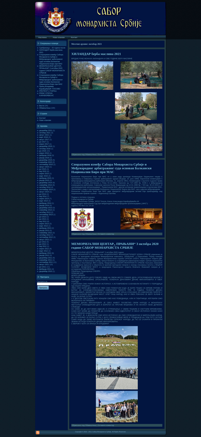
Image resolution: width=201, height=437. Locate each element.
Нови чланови (45, 120)
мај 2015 (42, 171)
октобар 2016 (44, 149)
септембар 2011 (46, 262)
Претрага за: (51, 282)
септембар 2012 (46, 237)
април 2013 (44, 224)
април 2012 (44, 249)
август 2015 (44, 167)
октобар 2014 (44, 187)
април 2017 (44, 144)
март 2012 (43, 251)
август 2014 (44, 192)
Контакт (42, 118)
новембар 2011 (45, 260)
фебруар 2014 (45, 203)
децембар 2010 (45, 271)
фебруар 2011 (45, 269)
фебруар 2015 (45, 178)
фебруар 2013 (45, 228)
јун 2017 (42, 142)
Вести (41, 106)
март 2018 (43, 137)
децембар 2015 (45, 160)
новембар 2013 (45, 210)
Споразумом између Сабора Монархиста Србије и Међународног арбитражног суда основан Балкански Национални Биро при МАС (51, 59)
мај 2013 (42, 221)
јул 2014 (42, 194)
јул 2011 (42, 267)
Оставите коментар (106, 154)
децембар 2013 (45, 208)
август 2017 (44, 139)
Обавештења (44, 108)
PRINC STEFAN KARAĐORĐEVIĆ (46, 94)
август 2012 (44, 240)
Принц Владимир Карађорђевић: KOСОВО (49, 87)
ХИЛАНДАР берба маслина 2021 (96, 54)
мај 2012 (42, 246)
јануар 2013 (44, 230)
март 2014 (43, 201)
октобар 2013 (44, 212)
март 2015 (43, 176)
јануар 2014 (44, 205)
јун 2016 (42, 151)
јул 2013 (42, 217)
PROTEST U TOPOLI (48, 91)
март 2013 (43, 226)
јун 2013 (42, 219)
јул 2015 (42, 169)
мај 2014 (42, 196)
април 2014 (44, 199)
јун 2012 (42, 244)
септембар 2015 (46, 164)
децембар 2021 (45, 130)
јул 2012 (42, 242)
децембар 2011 (45, 258)
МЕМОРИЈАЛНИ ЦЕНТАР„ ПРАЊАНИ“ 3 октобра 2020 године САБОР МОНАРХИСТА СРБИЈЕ (52, 69)
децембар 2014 (45, 183)
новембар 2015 (45, 162)
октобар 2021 (44, 133)
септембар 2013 (46, 214)
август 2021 (44, 135)
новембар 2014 (45, 185)
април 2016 (44, 153)
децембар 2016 (45, 146)
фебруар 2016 (45, 155)
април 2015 (44, 173)
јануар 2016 (44, 158)
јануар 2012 (44, 255)
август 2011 (44, 264)
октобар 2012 (44, 235)
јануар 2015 (44, 180)
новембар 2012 (45, 233)
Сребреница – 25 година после (52, 48)
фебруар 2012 (45, 253)
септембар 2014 (46, 189)
